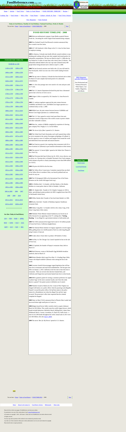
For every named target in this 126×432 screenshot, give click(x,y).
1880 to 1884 (9, 140)
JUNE (11, 223)
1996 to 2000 (19, 187)
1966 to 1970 (19, 174)
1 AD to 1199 (9, 68)
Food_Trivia (20, 11)
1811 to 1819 (19, 110)
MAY (5, 223)
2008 (8, 195)
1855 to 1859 (19, 127)
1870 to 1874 (9, 136)
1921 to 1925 (9, 157)
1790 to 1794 (19, 102)
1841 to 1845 (9, 123)
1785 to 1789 (9, 102)
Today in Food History (25, 26)
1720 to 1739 (9, 89)
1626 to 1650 (9, 81)
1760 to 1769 (19, 93)
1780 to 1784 (19, 98)
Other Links (56, 405)
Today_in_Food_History (33, 11)
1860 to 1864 (9, 132)
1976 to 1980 (19, 178)
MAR (15, 218)
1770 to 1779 (9, 98)
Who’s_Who (24, 15)
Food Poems (81, 170)
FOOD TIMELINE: (37, 26)
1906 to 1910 (19, 149)
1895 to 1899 (19, 144)
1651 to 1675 (19, 81)
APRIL (22, 218)
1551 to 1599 (9, 76)
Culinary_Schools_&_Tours (48, 15)
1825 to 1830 (19, 115)
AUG (22, 223)
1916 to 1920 (19, 153)
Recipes (65, 11)
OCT (11, 227)
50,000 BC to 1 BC (14, 64)
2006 (16, 191)
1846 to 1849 (19, 123)
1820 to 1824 (9, 115)
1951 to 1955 (9, 170)
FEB (10, 218)
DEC (22, 227)
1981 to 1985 (9, 183)
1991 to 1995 (9, 187)
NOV (16, 227)
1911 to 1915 (9, 153)
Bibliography (48, 405)
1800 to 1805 (19, 106)
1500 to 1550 (19, 72)
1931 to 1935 (9, 161)
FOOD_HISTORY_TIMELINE (52, 11)
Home (5, 11)
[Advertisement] (14, 42)
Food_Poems (34, 15)
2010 (19, 195)
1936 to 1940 (19, 161)
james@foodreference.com (34, 412)
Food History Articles (37, 405)
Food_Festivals (42, 20)
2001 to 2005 (8, 191)
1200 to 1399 (19, 68)
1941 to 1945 (9, 166)
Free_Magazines (31, 20)
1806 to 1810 (9, 110)
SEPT (6, 227)
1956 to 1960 (19, 170)
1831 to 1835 (9, 119)
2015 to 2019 (9, 204)
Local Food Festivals (81, 166)
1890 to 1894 (9, 144)
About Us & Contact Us (24, 405)
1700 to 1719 (19, 85)
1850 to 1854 (9, 127)
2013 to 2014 (19, 200)
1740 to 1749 (19, 89)
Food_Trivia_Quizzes (65, 15)
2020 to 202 (18, 204)
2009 (14, 195)
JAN (5, 218)
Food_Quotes (14, 15)
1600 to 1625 (19, 76)
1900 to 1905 (9, 149)
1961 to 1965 (9, 174)
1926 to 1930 (19, 157)
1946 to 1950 (19, 166)
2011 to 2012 (9, 200)
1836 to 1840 (19, 119)
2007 (21, 191)
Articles (12, 11)
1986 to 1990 (19, 183)
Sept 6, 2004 (47, 316)
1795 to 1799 (9, 106)
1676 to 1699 (9, 85)
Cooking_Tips (4, 15)
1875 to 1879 (19, 136)
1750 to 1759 (9, 93)
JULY (17, 223)
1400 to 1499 (9, 72)
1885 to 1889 (19, 140)
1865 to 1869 (19, 132)
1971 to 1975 (9, 178)
